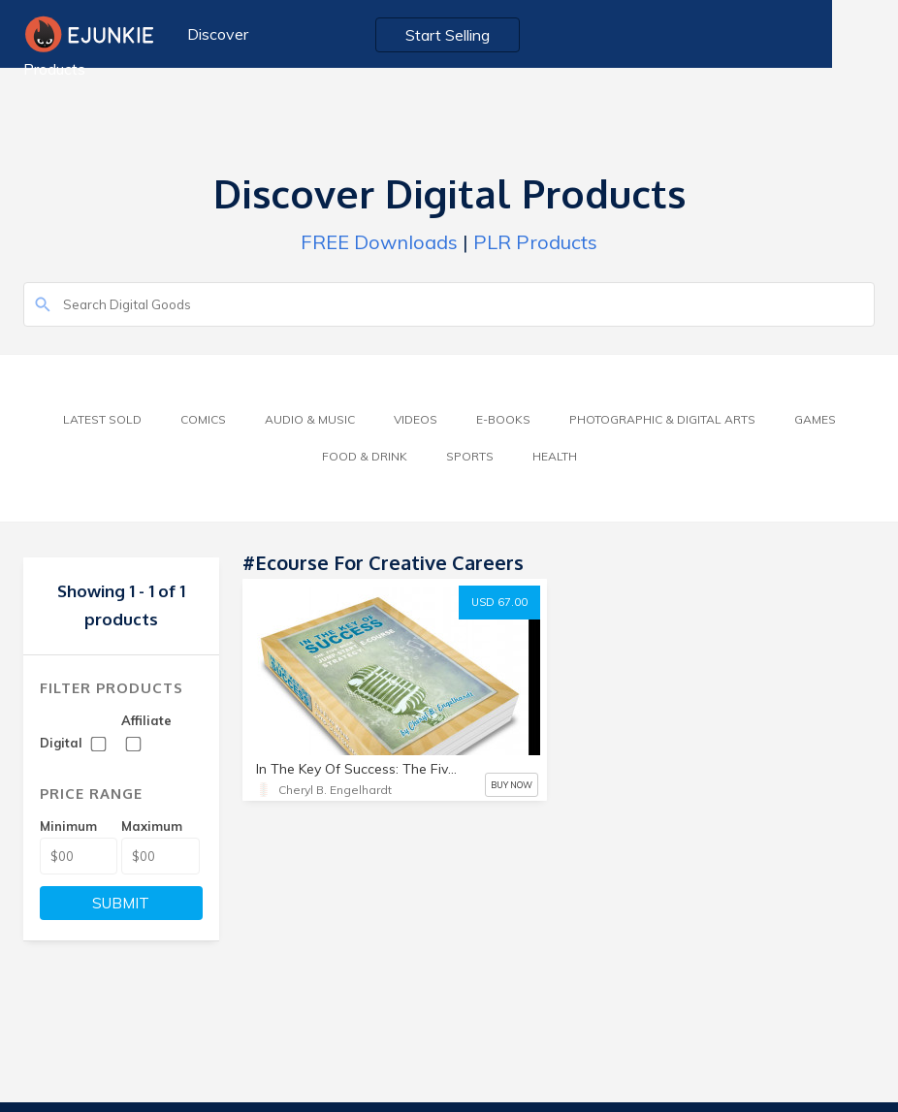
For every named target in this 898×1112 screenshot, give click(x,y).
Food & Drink (364, 456)
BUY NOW (511, 784)
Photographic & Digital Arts (662, 419)
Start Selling (491, 35)
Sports (470, 456)
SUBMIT (120, 903)
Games (815, 419)
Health (554, 456)
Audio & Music (310, 419)
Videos (415, 419)
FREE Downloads (379, 242)
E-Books (503, 419)
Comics (203, 419)
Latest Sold (102, 419)
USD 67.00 (499, 602)
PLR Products (535, 242)
